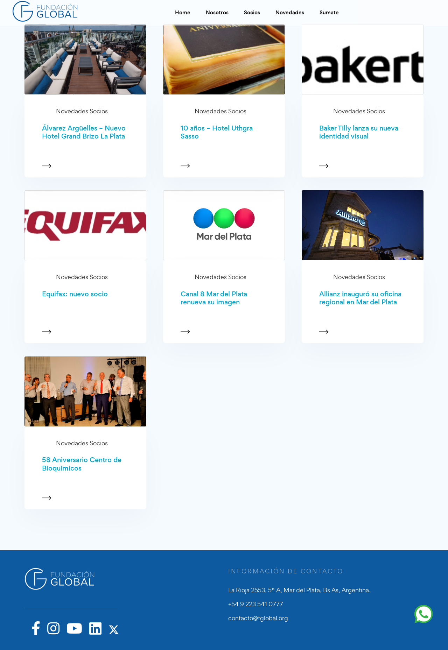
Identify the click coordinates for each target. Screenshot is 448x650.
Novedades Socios (82, 111)
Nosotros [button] (217, 12)
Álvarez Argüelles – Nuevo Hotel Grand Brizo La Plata (84, 132)
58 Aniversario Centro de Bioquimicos (81, 464)
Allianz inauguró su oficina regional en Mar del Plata (360, 298)
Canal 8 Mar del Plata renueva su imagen (214, 298)
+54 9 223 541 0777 (255, 604)
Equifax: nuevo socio (75, 294)
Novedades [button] (289, 12)
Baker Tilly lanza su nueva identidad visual (358, 132)
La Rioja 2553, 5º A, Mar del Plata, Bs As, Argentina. (299, 590)
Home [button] (182, 12)
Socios (252, 12)
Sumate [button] (329, 12)
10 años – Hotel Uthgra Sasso (217, 132)
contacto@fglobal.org (258, 618)
